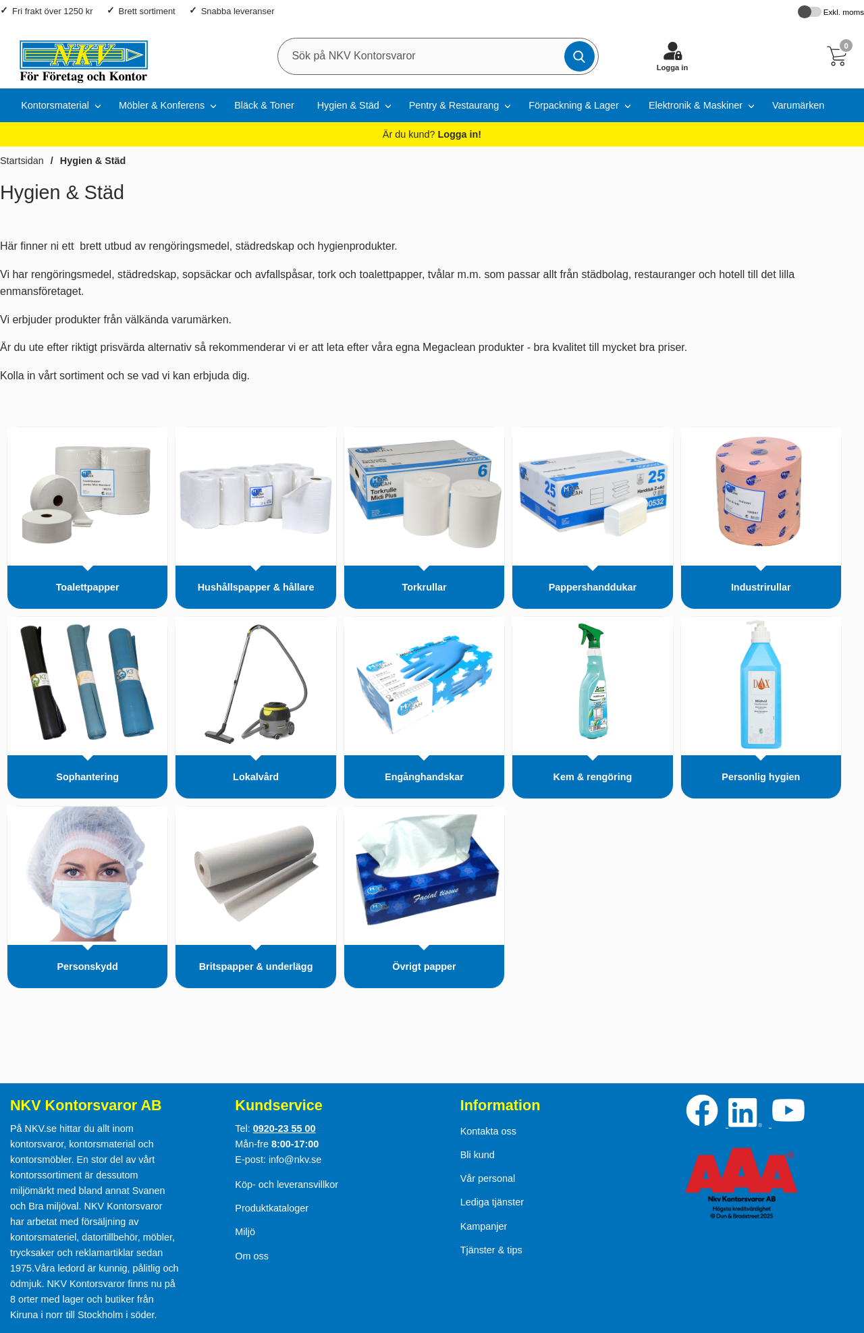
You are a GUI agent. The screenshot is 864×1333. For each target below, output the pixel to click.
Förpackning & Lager (574, 105)
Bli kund (477, 1154)
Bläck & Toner (264, 105)
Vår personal (488, 1178)
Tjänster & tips (491, 1250)
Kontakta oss (488, 1131)
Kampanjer (484, 1226)
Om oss (252, 1256)
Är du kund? (432, 134)
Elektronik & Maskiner (695, 105)
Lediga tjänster (492, 1202)
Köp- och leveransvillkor (286, 1184)
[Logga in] (672, 56)
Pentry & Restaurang (454, 105)
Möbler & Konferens (162, 105)
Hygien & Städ (348, 105)
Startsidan (22, 160)
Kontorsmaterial (55, 105)
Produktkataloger (271, 1208)
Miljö (245, 1231)
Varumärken (798, 105)
